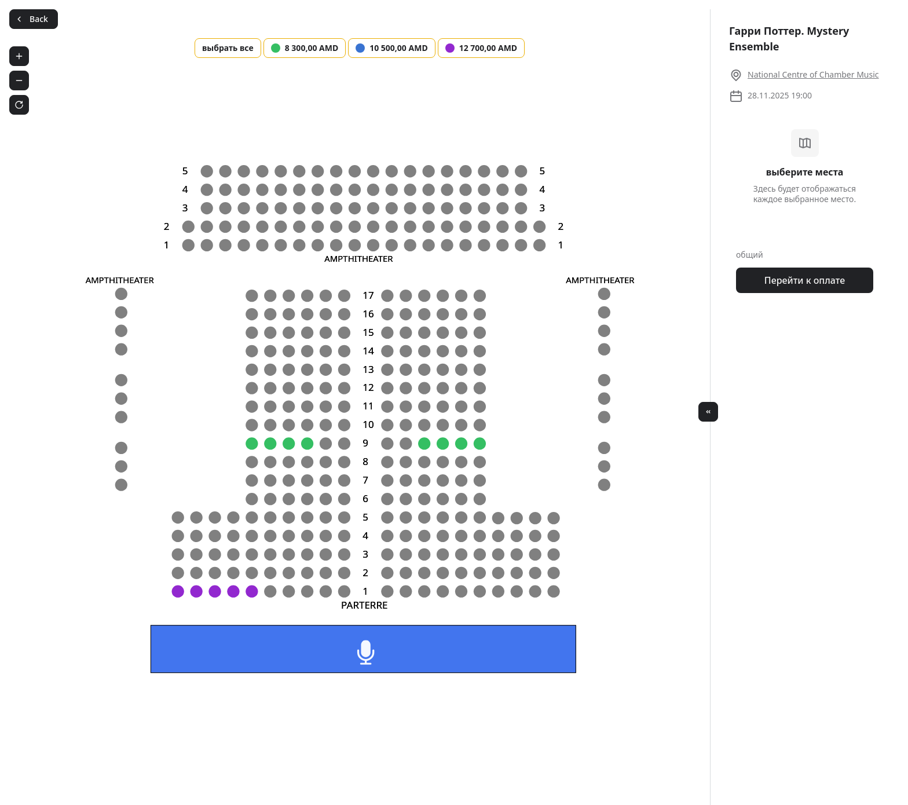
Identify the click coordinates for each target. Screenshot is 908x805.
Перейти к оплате (804, 280)
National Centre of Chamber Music (813, 74)
